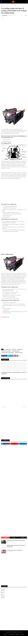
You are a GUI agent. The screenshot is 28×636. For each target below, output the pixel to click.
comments (22, 537)
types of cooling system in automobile (8, 352)
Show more (25, 359)
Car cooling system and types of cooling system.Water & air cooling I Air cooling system (13, 373)
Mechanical (3, 595)
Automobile (14, 349)
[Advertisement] (14, 62)
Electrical (2, 592)
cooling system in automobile (6, 350)
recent (14, 537)
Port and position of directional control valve (14, 550)
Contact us (22, 634)
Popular (5, 537)
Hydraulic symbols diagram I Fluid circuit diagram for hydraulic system (16, 546)
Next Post (24, 406)
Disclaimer (17, 634)
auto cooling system (7, 349)
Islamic (2, 594)
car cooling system (20, 349)
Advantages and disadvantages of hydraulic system (16, 540)
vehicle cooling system (18, 352)
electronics (3, 597)
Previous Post (4, 406)
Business (2, 590)
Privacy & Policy (11, 634)
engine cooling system (15, 350)
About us (5, 634)
